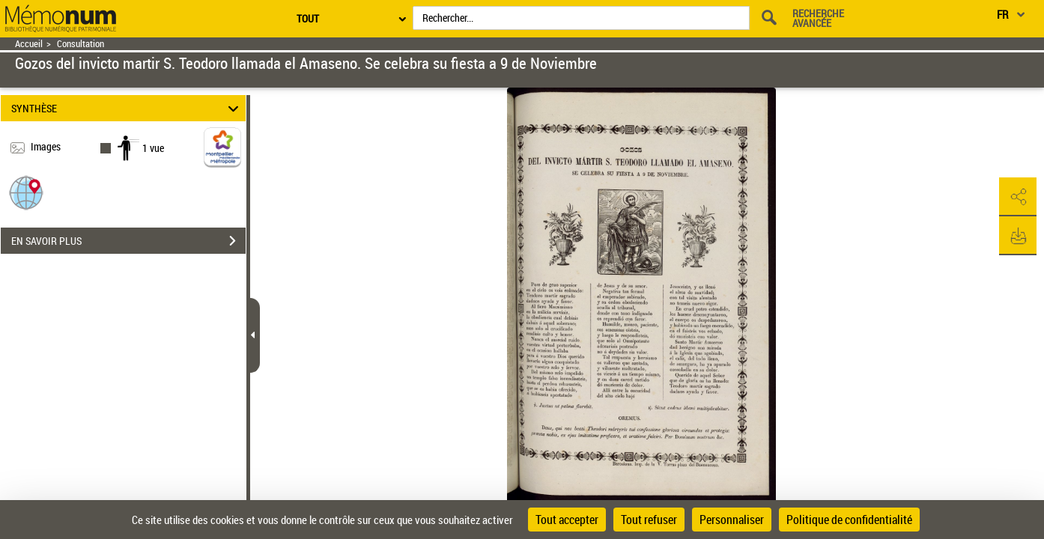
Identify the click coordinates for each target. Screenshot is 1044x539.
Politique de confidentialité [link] (849, 519)
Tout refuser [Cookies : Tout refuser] (649, 519)
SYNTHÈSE (127, 108)
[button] (26, 192)
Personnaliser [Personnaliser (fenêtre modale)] (731, 519)
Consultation (80, 43)
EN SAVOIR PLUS (128, 241)
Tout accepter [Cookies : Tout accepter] (566, 519)
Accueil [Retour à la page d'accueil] (29, 43)
